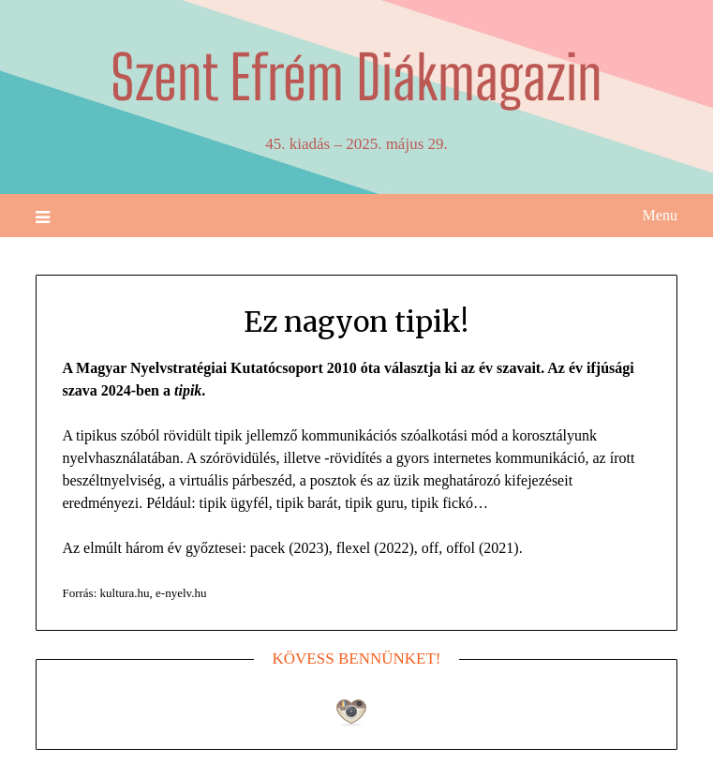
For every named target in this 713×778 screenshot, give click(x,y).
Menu (660, 215)
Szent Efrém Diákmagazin (356, 77)
